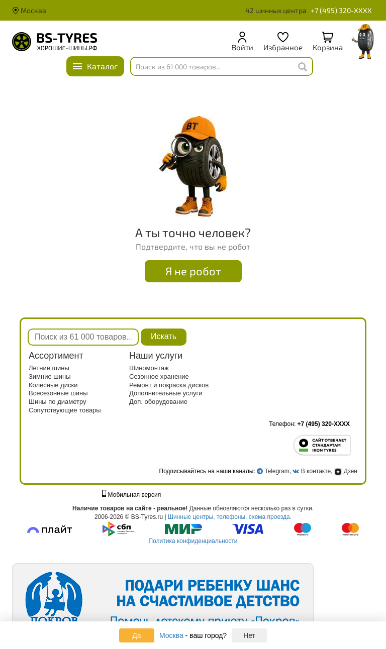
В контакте (316, 471)
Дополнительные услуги (165, 393)
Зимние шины (50, 376)
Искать (163, 336)
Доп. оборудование (158, 401)
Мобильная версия (131, 494)
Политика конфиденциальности (192, 541)
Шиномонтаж (149, 368)
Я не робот (193, 270)
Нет (249, 635)
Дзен (345, 471)
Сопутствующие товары (65, 410)
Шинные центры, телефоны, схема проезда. (230, 516)
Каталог (102, 66)
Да (136, 635)
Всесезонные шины (58, 393)
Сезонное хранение (159, 376)
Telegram (276, 471)
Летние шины (49, 368)
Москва (29, 10)
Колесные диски (53, 385)
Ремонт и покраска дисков (169, 385)
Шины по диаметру (57, 401)
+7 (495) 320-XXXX (341, 10)
